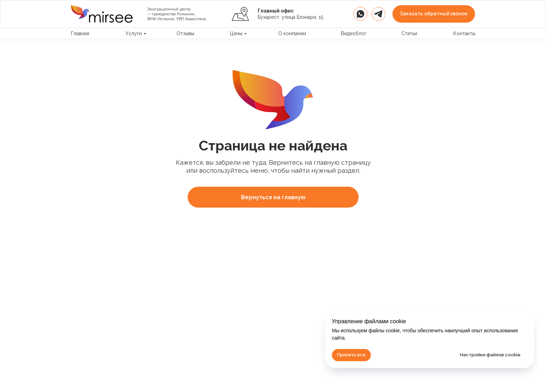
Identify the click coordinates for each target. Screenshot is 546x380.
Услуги (133, 33)
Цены (236, 33)
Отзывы (185, 33)
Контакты (464, 33)
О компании (292, 33)
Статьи (409, 33)
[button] (433, 14)
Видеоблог (354, 33)
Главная (80, 33)
